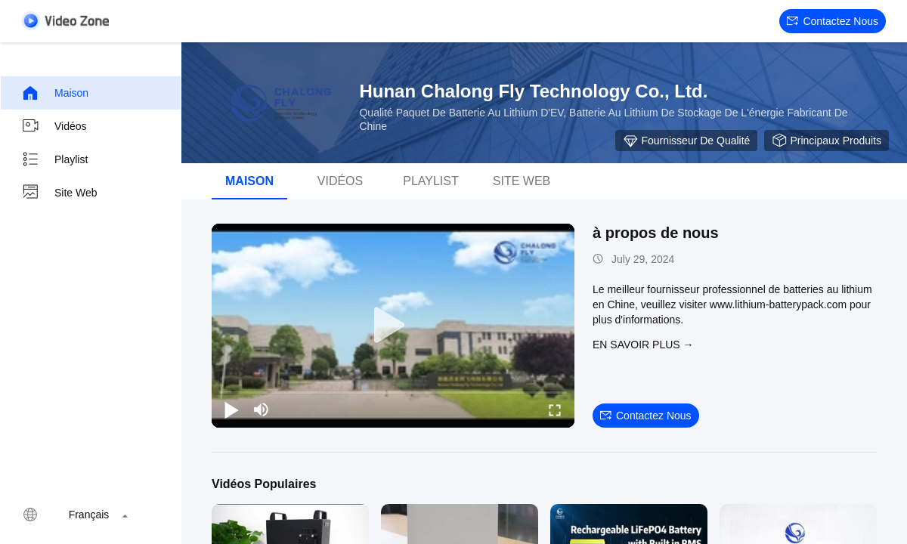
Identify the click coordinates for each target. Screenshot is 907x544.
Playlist (54, 159)
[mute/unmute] (261, 409)
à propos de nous (656, 232)
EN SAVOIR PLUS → (643, 344)
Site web (59, 193)
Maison (54, 93)
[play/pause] (231, 409)
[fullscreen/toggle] (555, 409)
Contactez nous (832, 21)
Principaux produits (826, 140)
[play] (393, 326)
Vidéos (54, 126)
